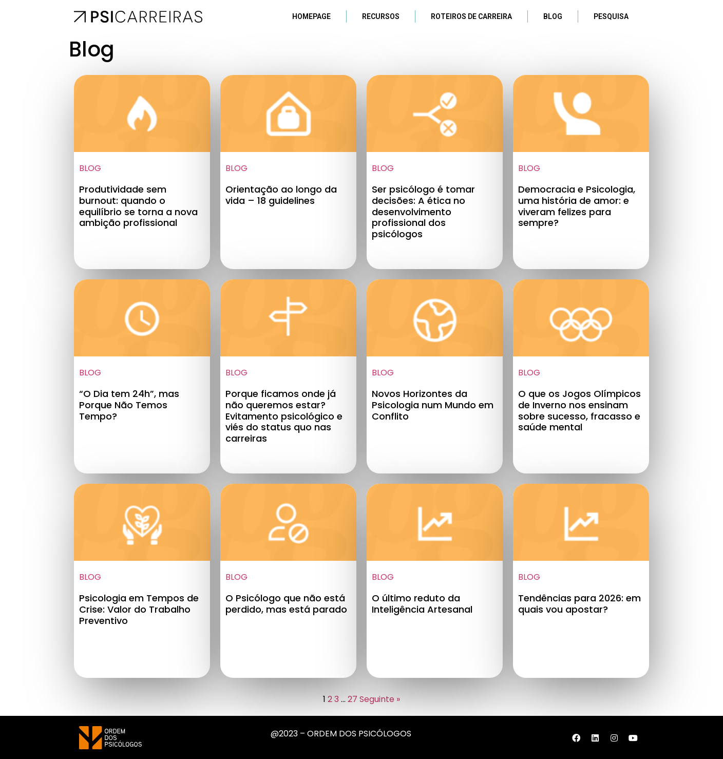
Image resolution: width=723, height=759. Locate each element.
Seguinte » (379, 699)
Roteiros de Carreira (471, 16)
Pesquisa (611, 16)
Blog (552, 16)
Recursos (380, 16)
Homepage (311, 16)
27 (352, 699)
